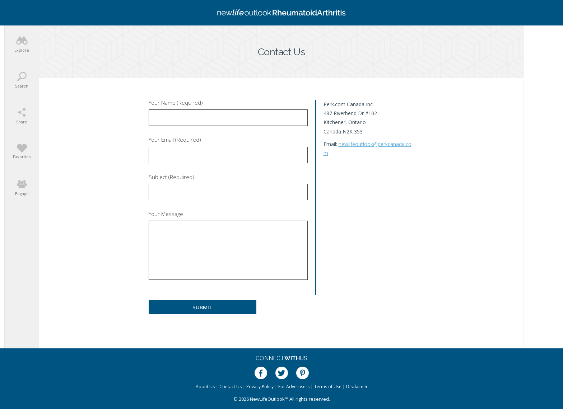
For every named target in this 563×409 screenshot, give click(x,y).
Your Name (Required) (176, 103)
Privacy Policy (260, 387)
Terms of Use (327, 387)
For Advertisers (294, 387)
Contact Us (230, 387)
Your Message (166, 214)
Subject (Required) (171, 177)
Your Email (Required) (175, 140)
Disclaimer (357, 387)
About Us (205, 387)
